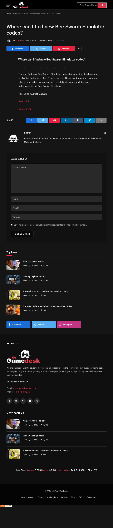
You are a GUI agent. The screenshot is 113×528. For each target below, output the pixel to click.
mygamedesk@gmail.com (25, 388)
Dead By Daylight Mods (33, 276)
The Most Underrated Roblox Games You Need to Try (47, 306)
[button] (56, 59)
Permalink (24, 101)
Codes (40, 497)
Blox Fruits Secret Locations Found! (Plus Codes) (45, 291)
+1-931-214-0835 (21, 392)
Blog (73, 497)
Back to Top (25, 109)
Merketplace (52, 497)
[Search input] (88, 5)
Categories (91, 497)
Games (31, 497)
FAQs (15, 14)
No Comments (46, 41)
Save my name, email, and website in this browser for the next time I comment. (50, 225)
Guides (64, 497)
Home (8, 14)
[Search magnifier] (102, 5)
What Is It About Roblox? (34, 261)
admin (18, 41)
